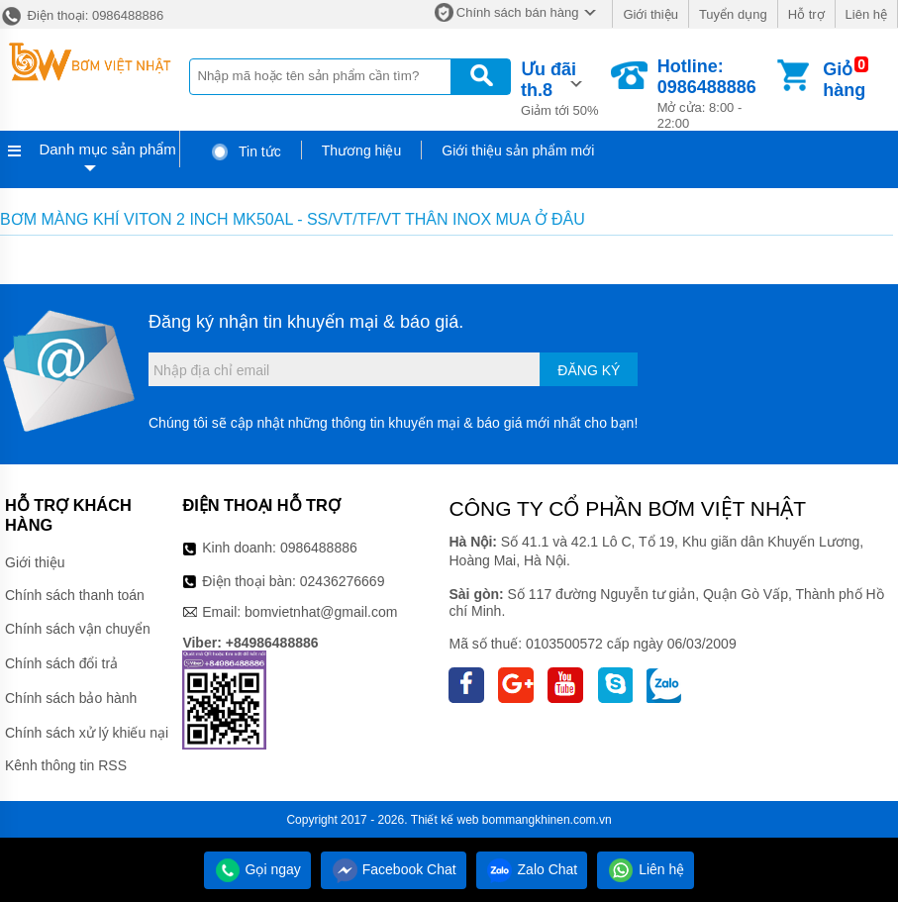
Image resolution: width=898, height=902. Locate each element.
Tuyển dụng (733, 14)
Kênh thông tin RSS (66, 765)
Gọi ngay (257, 869)
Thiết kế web (445, 820)
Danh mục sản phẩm (107, 149)
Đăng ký (588, 370)
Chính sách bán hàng (518, 12)
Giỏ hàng (844, 79)
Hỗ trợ (806, 14)
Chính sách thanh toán (75, 595)
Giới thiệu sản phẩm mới (518, 150)
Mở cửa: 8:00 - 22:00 (715, 93)
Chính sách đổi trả (61, 663)
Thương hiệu (361, 150)
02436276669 (342, 581)
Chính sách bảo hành (71, 698)
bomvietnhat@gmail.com (321, 612)
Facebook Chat (393, 869)
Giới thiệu (650, 14)
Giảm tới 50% (564, 87)
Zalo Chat (532, 869)
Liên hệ (866, 14)
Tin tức (245, 151)
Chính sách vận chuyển (77, 629)
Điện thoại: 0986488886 (81, 15)
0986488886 (318, 547)
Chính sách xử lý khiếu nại (86, 733)
